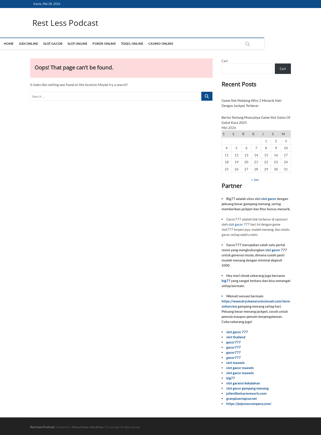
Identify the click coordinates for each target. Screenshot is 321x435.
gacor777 (233, 342)
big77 (226, 281)
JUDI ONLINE (57, 44)
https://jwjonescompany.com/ (249, 404)
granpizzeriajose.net (241, 398)
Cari (225, 61)
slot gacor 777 (237, 332)
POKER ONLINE (132, 44)
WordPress (96, 427)
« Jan (255, 180)
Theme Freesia (80, 427)
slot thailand (235, 337)
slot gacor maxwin (240, 368)
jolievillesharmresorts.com (246, 393)
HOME (37, 44)
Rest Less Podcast (65, 23)
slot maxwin (235, 363)
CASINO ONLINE (189, 44)
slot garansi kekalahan (243, 383)
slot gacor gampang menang (247, 388)
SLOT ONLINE (106, 44)
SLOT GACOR (81, 44)
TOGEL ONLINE (161, 44)
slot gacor (268, 199)
